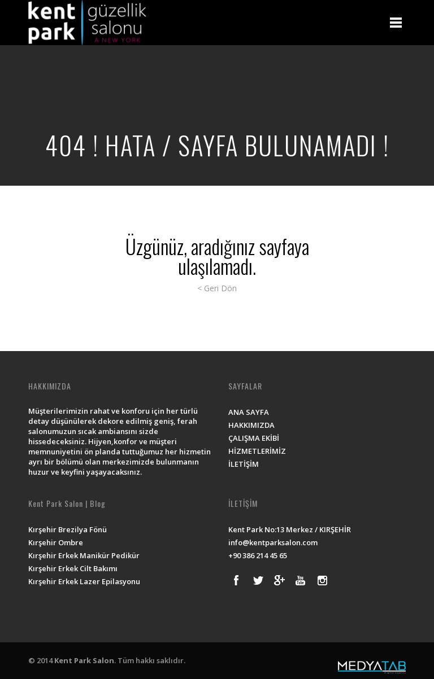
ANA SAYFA (248, 412)
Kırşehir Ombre (55, 542)
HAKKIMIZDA (251, 425)
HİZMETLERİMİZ (257, 451)
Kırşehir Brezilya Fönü (67, 529)
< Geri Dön (217, 288)
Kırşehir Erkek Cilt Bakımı (73, 568)
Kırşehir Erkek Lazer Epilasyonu (84, 581)
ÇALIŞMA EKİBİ (253, 438)
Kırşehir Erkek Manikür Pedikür (84, 555)
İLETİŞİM (243, 464)
